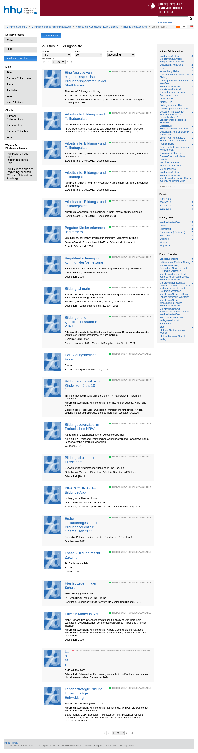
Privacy (14, 743)
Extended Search (166, 22)
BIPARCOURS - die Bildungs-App (80, 490)
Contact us (111, 746)
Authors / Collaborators (15, 117)
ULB (9, 49)
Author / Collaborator (19, 78)
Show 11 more (167, 187)
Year (9, 96)
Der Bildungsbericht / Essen (81, 357)
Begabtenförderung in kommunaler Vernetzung (84, 260)
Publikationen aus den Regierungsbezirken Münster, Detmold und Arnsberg (20, 173)
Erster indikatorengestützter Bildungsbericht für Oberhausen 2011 (81, 524)
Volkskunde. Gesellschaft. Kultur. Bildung (97, 26)
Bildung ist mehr (77, 289)
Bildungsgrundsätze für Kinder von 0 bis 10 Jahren (83, 385)
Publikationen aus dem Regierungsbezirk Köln (17, 158)
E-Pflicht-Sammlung (17, 26)
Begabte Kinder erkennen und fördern (85, 230)
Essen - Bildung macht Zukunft (82, 555)
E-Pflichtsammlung (18, 58)
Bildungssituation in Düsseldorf (80, 460)
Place (10, 84)
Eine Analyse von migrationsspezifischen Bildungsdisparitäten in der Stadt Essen (85, 78)
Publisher (12, 90)
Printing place (15, 125)
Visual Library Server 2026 (20, 746)
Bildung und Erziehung (135, 26)
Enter (10, 40)
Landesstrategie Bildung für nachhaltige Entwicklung (67, 658)
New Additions (15, 102)
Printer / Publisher (17, 131)
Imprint (7, 743)
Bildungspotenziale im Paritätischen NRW (82, 426)
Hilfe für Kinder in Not (81, 614)
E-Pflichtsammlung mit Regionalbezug (51, 26)
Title (9, 72)
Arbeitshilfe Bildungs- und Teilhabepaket (85, 116)
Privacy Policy (126, 746)
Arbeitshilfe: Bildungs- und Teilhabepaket (85, 145)
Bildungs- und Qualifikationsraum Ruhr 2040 (84, 321)
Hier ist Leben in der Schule (80, 585)
